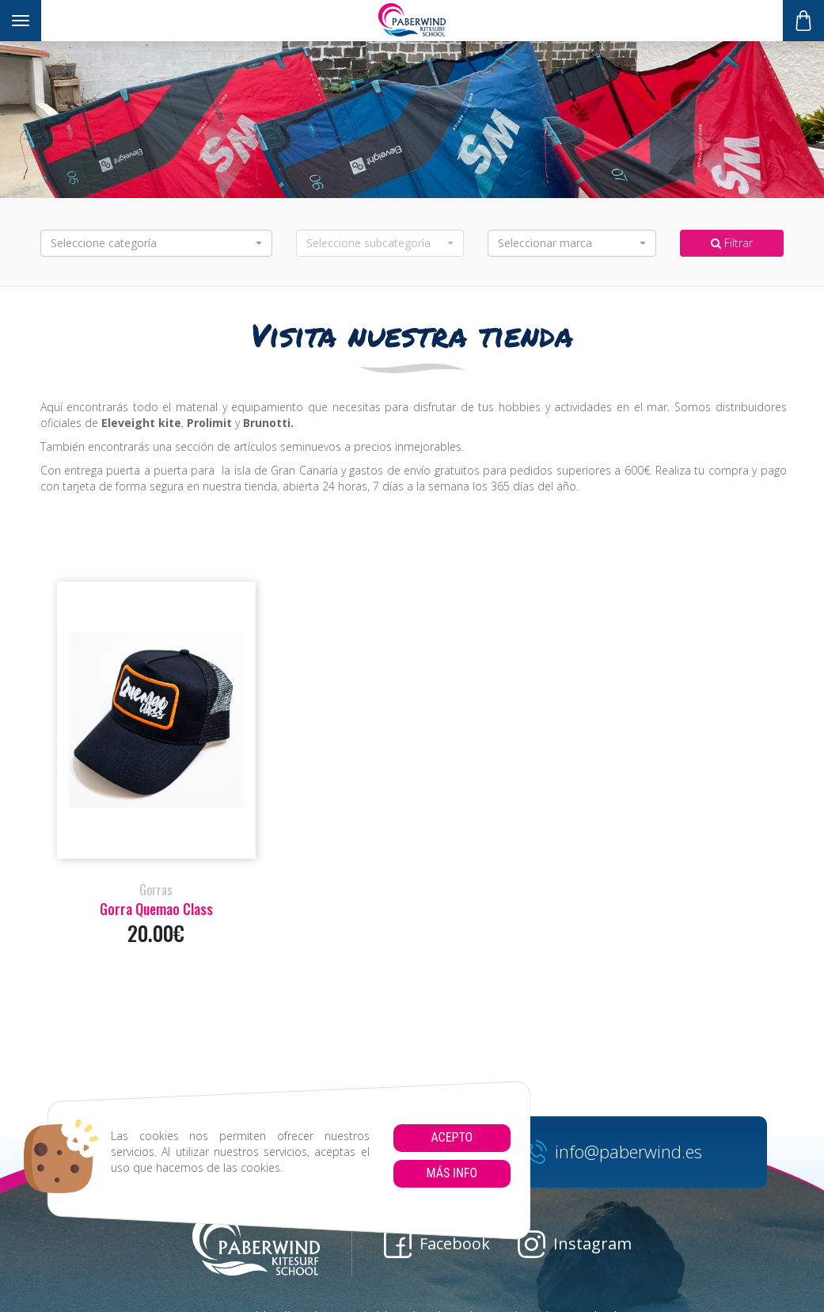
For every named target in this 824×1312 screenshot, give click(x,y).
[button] (156, 243)
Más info (451, 1172)
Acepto (452, 1137)
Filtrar (732, 242)
